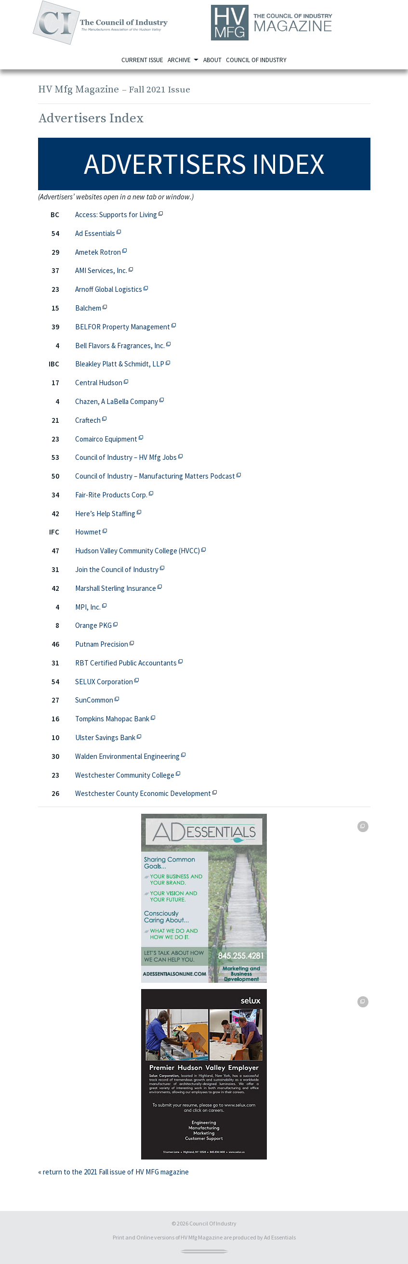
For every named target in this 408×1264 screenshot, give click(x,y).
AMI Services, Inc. (103, 270)
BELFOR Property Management (125, 326)
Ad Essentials (97, 233)
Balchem (90, 307)
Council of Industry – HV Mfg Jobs (128, 457)
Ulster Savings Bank (108, 737)
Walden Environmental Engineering (130, 756)
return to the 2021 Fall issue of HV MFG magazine (116, 1171)
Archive (180, 60)
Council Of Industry (213, 1223)
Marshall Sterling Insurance (118, 588)
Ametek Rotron (100, 252)
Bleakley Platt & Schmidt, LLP (122, 363)
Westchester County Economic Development (145, 793)
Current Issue (142, 60)
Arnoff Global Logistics (111, 289)
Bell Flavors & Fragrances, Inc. (122, 345)
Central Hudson (101, 382)
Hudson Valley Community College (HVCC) (140, 550)
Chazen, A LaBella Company (119, 401)
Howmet (90, 531)
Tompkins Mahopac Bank (115, 718)
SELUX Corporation (106, 681)
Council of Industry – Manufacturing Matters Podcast (157, 475)
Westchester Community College (127, 774)
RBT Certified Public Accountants (128, 662)
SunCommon (96, 699)
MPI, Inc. (90, 606)
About (212, 60)
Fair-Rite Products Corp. (114, 494)
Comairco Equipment (109, 438)
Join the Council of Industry (119, 569)
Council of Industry (256, 60)
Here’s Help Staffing (108, 513)
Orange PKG (96, 625)
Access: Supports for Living (118, 214)
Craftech (90, 420)
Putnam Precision (104, 644)
